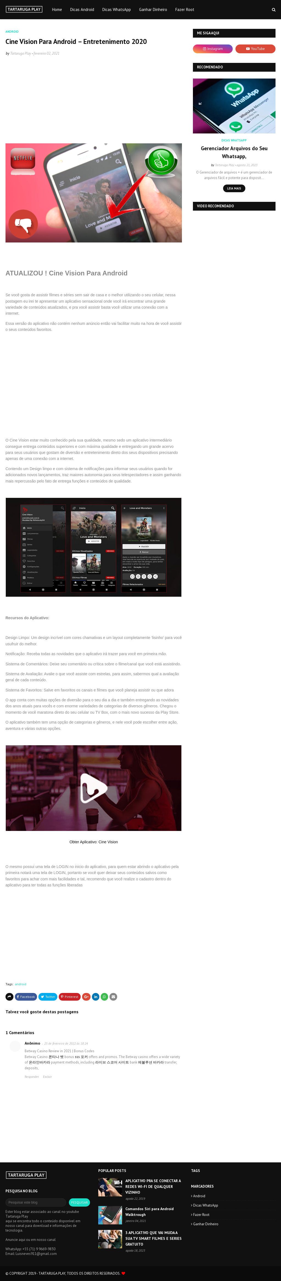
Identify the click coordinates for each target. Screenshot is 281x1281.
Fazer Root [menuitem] (184, 9)
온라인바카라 (39, 1062)
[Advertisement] (93, 101)
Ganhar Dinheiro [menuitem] (153, 9)
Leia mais (234, 188)
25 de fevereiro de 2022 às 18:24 (66, 1043)
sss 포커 (81, 1056)
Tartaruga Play (20, 53)
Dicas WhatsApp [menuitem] (116, 9)
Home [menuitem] (57, 9)
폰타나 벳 (56, 1056)
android (20, 984)
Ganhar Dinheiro (205, 1224)
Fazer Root (201, 1214)
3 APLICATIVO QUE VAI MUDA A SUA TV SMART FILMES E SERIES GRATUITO (153, 1238)
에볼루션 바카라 (151, 1062)
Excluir (47, 1077)
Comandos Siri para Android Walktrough (149, 1211)
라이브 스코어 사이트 (112, 1062)
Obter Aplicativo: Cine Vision (93, 842)
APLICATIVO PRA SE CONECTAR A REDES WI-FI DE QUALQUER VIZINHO (153, 1186)
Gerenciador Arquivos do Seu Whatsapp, (234, 152)
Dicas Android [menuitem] (82, 9)
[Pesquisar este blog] (35, 1202)
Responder (32, 1077)
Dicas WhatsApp (205, 1205)
